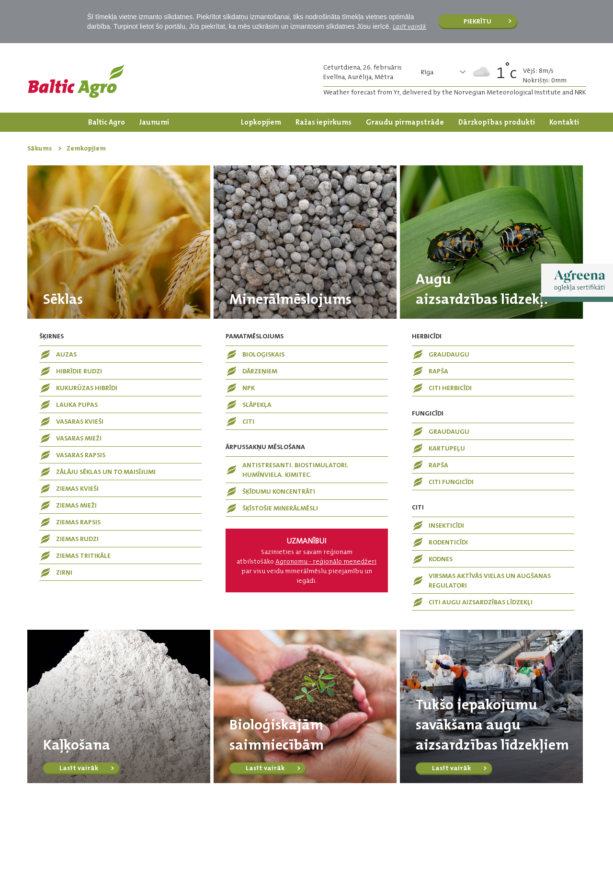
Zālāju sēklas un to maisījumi (106, 471)
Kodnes (441, 559)
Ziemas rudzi (77, 538)
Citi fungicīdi (451, 481)
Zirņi (64, 572)
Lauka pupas (77, 404)
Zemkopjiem (205, 122)
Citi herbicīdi (450, 387)
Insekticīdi (446, 525)
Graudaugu (449, 354)
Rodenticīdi (448, 542)
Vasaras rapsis (80, 455)
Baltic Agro (106, 122)
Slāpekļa (257, 404)
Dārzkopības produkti (496, 122)
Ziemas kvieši (77, 488)
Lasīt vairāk (409, 26)
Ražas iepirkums (323, 122)
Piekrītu (477, 21)
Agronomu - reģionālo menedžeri (325, 561)
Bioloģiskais (263, 354)
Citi (248, 421)
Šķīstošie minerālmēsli (280, 508)
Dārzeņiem (259, 371)
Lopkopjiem (261, 122)
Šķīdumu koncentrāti (278, 491)
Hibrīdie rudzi (79, 371)
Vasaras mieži (79, 438)
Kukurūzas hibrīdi (86, 387)
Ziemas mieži (76, 505)
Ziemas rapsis (78, 522)
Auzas (66, 354)
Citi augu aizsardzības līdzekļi (481, 602)
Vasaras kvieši (79, 421)
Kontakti (564, 122)
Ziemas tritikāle (83, 555)
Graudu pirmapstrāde (405, 122)
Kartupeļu (447, 448)
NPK (248, 387)
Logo (76, 81)
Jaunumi (154, 122)
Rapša (438, 371)
